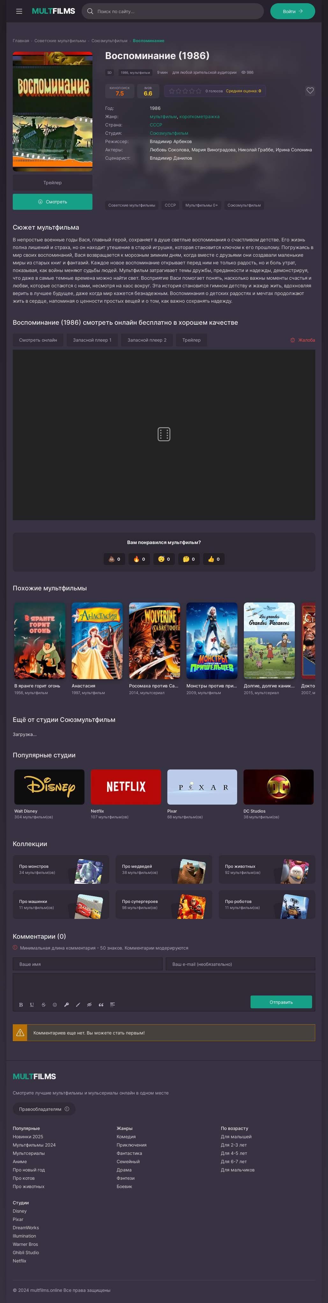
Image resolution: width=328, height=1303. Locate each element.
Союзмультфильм (169, 133)
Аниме (20, 1161)
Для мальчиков (238, 1169)
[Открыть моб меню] (19, 11)
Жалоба (302, 340)
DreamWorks (26, 1227)
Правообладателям (40, 1109)
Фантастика (129, 1153)
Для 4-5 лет (234, 1153)
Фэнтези (126, 1178)
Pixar (18, 1219)
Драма (124, 1169)
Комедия (126, 1136)
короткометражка (199, 116)
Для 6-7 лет (234, 1161)
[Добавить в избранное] (310, 91)
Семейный (128, 1161)
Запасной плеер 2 (147, 340)
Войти (289, 11)
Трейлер (52, 182)
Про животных (29, 1186)
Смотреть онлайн (38, 340)
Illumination (24, 1236)
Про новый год (29, 1169)
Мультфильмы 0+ (202, 205)
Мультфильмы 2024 (34, 1145)
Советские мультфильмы (131, 205)
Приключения (132, 1145)
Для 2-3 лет (234, 1145)
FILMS (53, 11)
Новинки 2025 (28, 1136)
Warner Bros (25, 1244)
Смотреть (56, 201)
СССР (156, 124)
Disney (20, 1211)
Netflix (19, 1260)
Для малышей (236, 1136)
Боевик (124, 1186)
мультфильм (163, 116)
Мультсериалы (29, 1153)
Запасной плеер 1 (92, 340)
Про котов (24, 1178)
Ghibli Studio (26, 1252)
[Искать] (90, 11)
